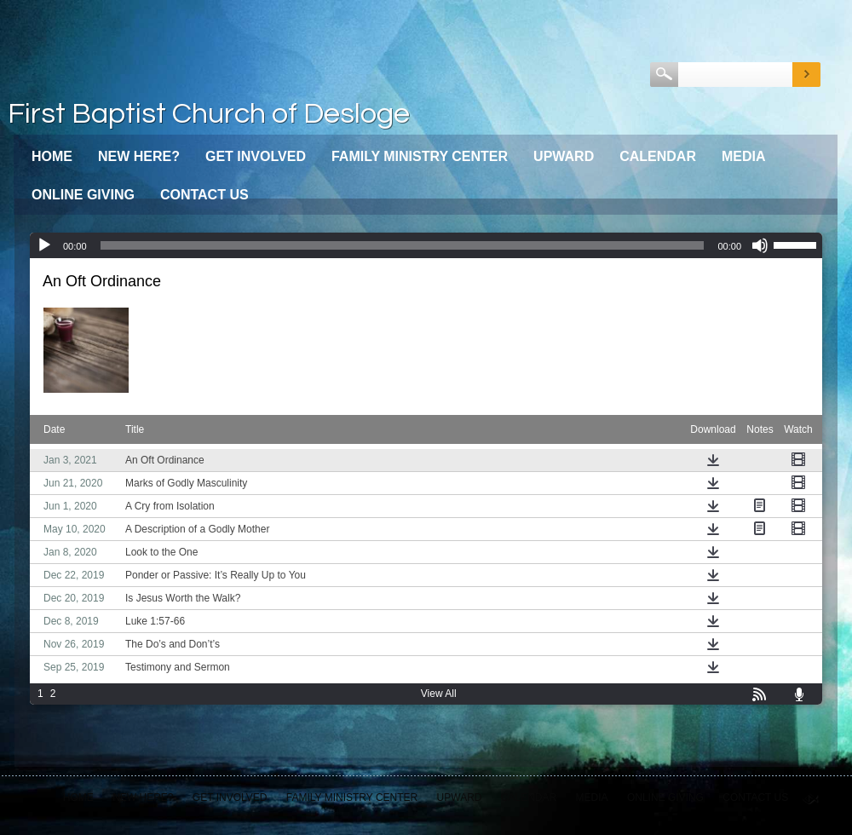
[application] (426, 245)
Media (744, 156)
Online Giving (83, 194)
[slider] (403, 245)
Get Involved (255, 156)
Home (52, 156)
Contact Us (204, 194)
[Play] (44, 245)
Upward (563, 156)
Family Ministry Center (419, 156)
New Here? (139, 156)
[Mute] (760, 245)
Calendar (657, 156)
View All (439, 694)
